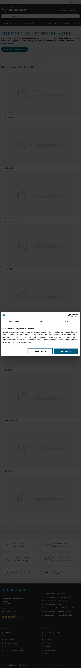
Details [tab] (40, 321)
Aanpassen (40, 351)
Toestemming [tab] (14, 321)
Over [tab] (67, 321)
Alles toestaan (66, 351)
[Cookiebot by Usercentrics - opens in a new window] (69, 315)
